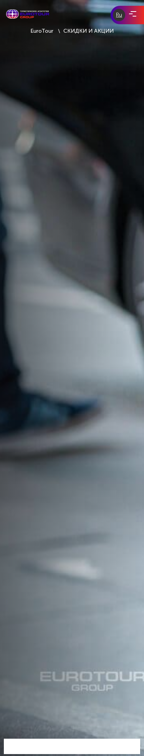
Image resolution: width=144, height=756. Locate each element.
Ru (119, 15)
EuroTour (41, 31)
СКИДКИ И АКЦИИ (88, 31)
